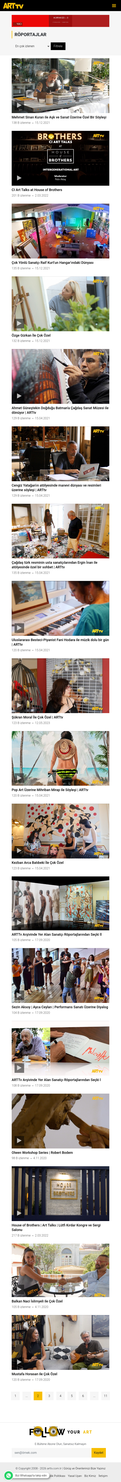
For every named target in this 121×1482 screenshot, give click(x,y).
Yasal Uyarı (75, 1476)
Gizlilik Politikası (55, 1476)
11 (105, 1396)
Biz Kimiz (90, 1476)
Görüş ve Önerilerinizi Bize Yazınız (84, 1468)
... (27, 1396)
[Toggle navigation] (114, 5)
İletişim (103, 1476)
